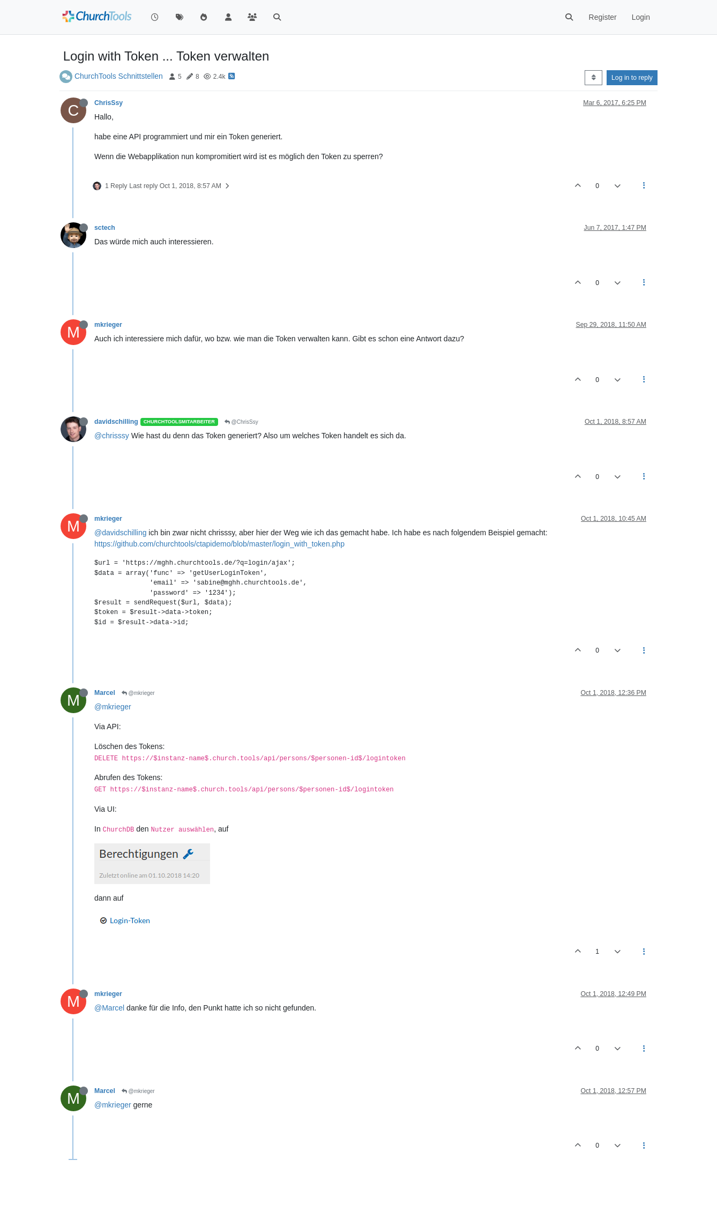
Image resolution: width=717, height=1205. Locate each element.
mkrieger (108, 324)
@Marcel (109, 1008)
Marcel (104, 693)
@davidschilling (120, 532)
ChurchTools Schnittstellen (118, 76)
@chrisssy (111, 435)
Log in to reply (632, 77)
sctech (104, 227)
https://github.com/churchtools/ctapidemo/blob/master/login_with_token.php (219, 544)
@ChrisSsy (241, 422)
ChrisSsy (108, 103)
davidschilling (116, 421)
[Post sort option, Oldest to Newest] (593, 77)
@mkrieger (138, 693)
